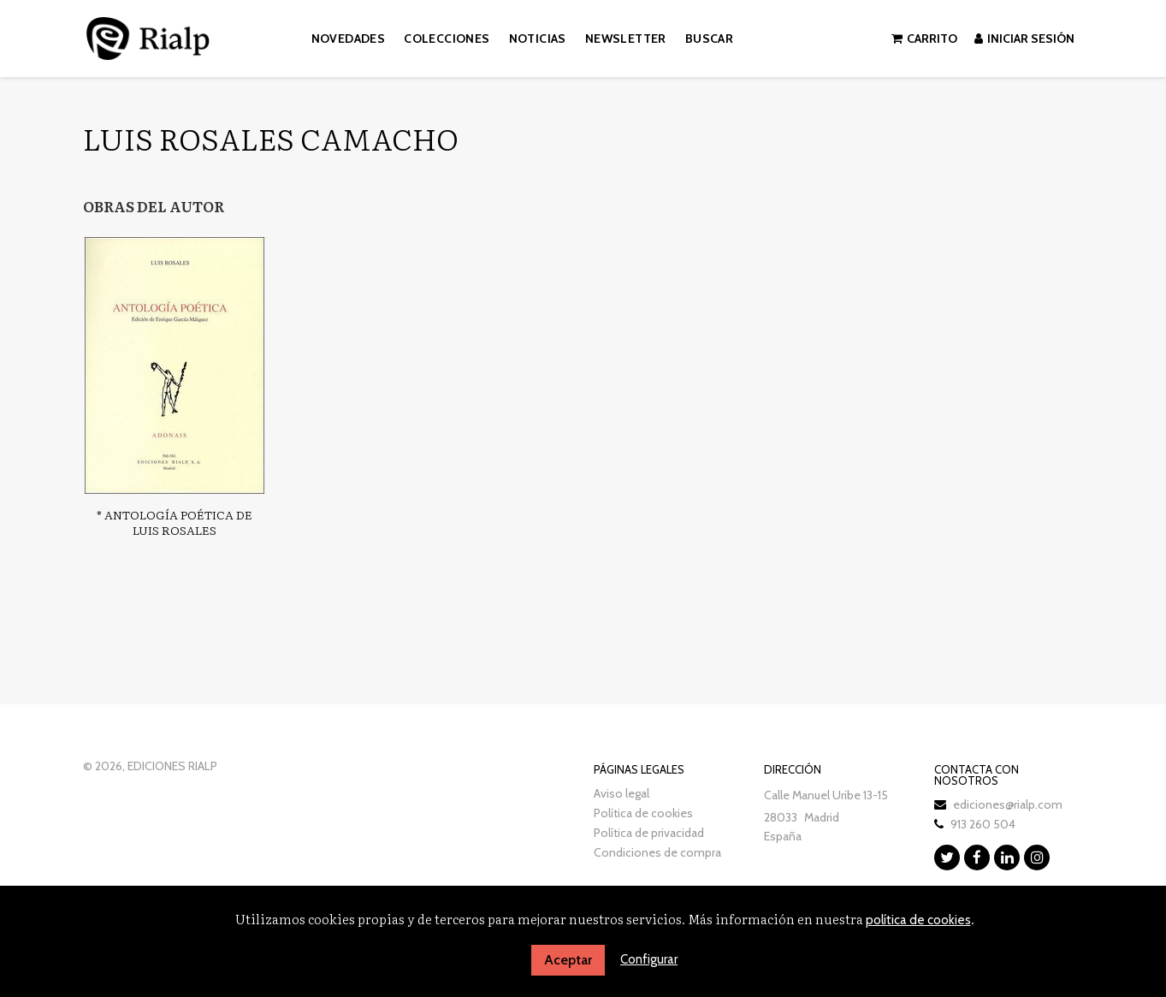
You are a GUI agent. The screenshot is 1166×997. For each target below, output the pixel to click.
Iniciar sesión (1024, 38)
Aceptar (568, 960)
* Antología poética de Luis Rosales (174, 522)
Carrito (924, 38)
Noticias (537, 38)
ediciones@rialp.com (1007, 804)
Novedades (348, 38)
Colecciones (446, 38)
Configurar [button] (649, 959)
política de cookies (918, 920)
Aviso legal (621, 793)
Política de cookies (643, 813)
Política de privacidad (649, 832)
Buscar (709, 38)
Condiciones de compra (657, 852)
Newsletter (625, 38)
